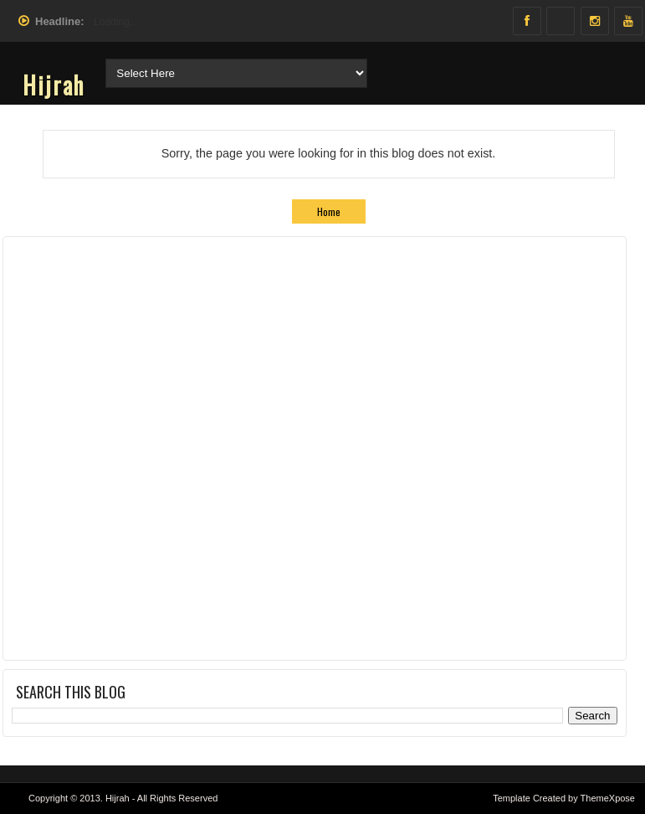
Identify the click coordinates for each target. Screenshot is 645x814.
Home (328, 211)
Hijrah (53, 85)
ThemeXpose (608, 798)
